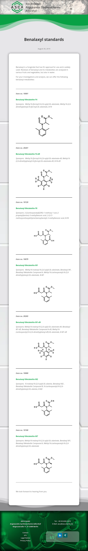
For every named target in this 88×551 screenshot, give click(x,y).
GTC (25, 535)
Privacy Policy (25, 541)
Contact (25, 533)
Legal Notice (25, 538)
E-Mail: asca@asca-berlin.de (62, 524)
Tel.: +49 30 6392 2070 (62, 521)
